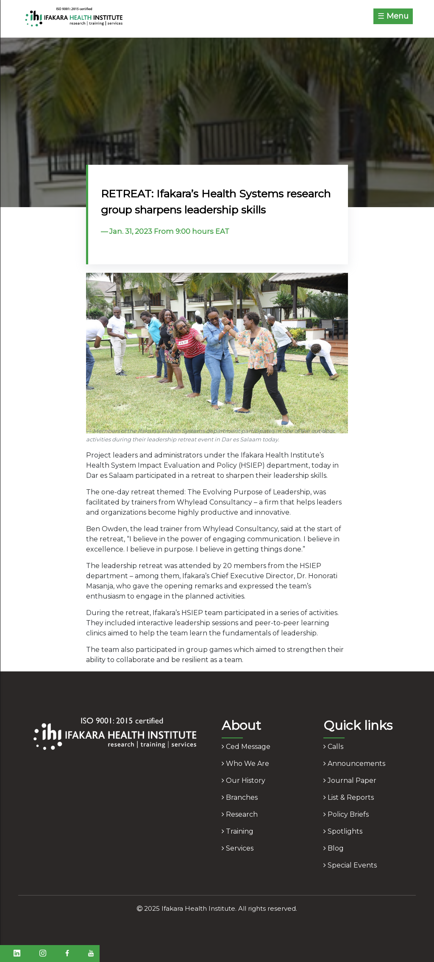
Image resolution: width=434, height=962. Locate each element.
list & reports (348, 797)
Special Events (350, 865)
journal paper (349, 780)
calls (333, 747)
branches (240, 797)
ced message (246, 747)
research (240, 814)
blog (333, 848)
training (237, 831)
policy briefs (346, 814)
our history (243, 780)
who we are (245, 764)
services (237, 848)
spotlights (342, 831)
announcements (354, 764)
